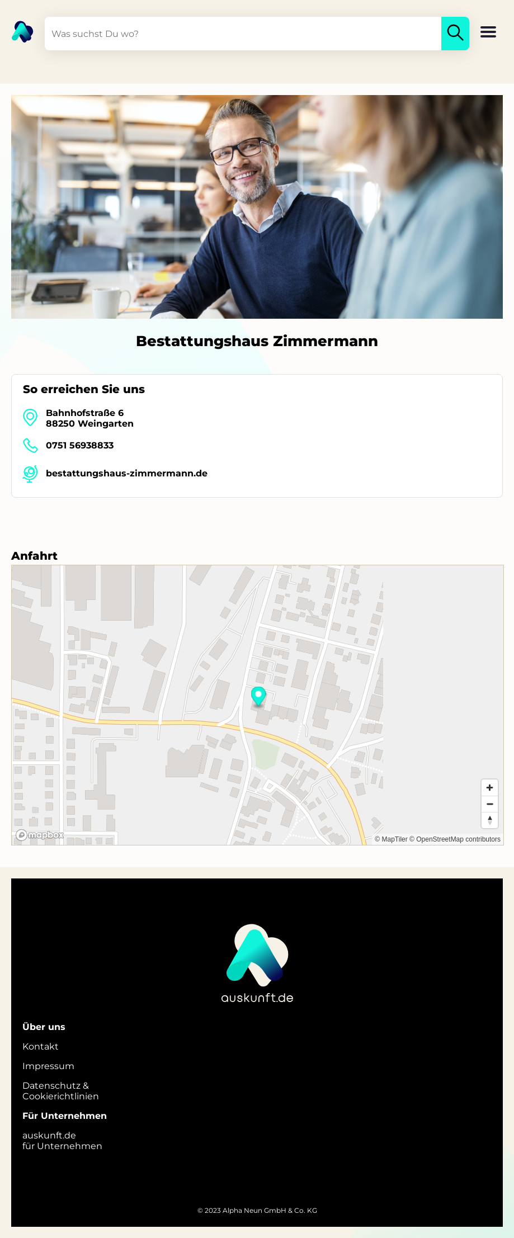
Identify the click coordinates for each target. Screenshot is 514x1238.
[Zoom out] (490, 804)
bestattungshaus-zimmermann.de (127, 473)
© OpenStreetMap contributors (455, 839)
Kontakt (40, 1046)
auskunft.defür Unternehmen (62, 1140)
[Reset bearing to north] (490, 820)
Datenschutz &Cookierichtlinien (60, 1091)
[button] (488, 33)
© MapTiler (391, 839)
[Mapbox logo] (39, 835)
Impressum (48, 1066)
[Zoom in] (490, 787)
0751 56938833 (80, 445)
